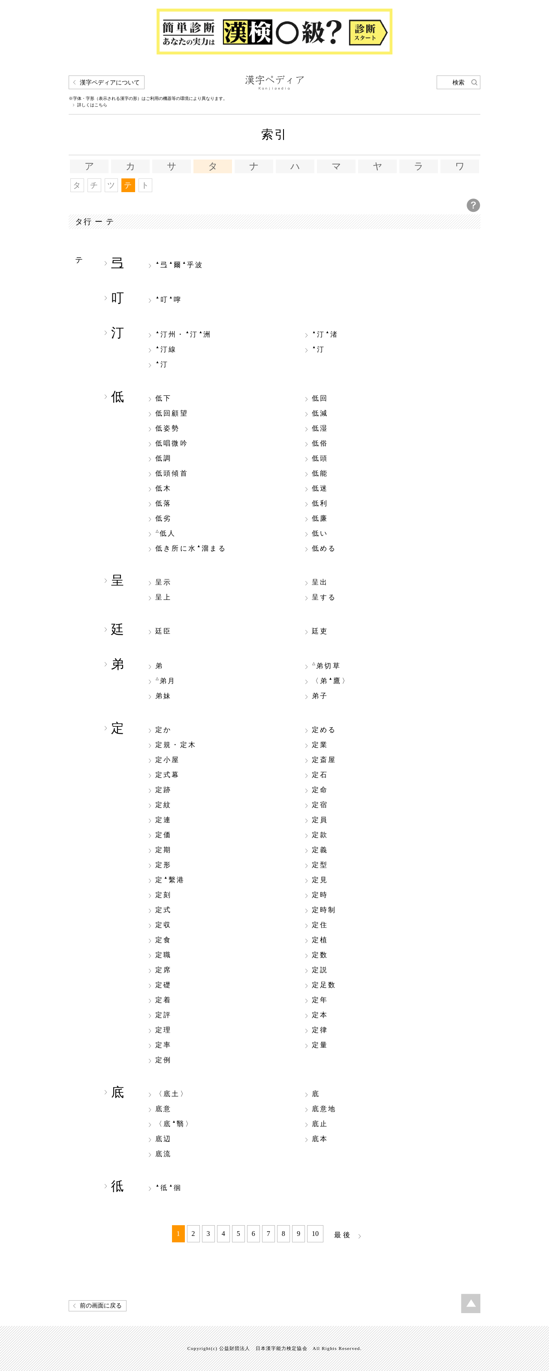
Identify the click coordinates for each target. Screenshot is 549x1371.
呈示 (163, 582)
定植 (320, 940)
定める (324, 730)
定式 (163, 910)
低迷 (320, 488)
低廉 (320, 518)
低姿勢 (167, 428)
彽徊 (169, 1187)
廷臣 (163, 631)
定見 (320, 880)
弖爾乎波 (179, 264)
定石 (320, 775)
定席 (163, 970)
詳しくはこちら (92, 105)
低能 (320, 473)
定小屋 (167, 760)
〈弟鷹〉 (331, 680)
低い (320, 533)
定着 (163, 1000)
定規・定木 (175, 745)
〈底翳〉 (174, 1123)
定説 (320, 970)
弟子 (320, 696)
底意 (163, 1109)
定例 (163, 1060)
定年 (320, 1000)
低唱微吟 (171, 443)
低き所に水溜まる (190, 548)
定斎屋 (324, 760)
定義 (320, 850)
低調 (163, 458)
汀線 (166, 349)
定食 (163, 940)
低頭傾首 (171, 473)
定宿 (320, 805)
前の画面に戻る (101, 1305)
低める (324, 548)
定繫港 (170, 879)
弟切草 (326, 665)
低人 (166, 533)
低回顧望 (171, 413)
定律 (320, 1030)
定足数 (324, 985)
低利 (320, 503)
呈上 (163, 597)
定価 (163, 835)
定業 (320, 745)
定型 (320, 865)
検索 (458, 82)
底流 (163, 1154)
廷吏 (320, 631)
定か (163, 730)
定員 (320, 820)
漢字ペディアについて (110, 82)
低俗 (320, 443)
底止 (320, 1124)
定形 (163, 865)
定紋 (163, 805)
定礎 (163, 985)
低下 (163, 398)
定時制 (324, 910)
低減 (320, 413)
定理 (163, 1030)
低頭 (320, 458)
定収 (163, 925)
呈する (324, 597)
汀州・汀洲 (184, 334)
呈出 (320, 582)
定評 (163, 1015)
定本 (320, 1015)
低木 (163, 488)
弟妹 (163, 696)
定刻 (163, 895)
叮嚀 (169, 299)
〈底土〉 (171, 1094)
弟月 (166, 680)
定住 (320, 925)
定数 (320, 955)
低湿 (320, 428)
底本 (320, 1139)
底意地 (324, 1109)
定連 (163, 820)
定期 (163, 850)
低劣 (163, 518)
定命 (320, 790)
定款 (320, 835)
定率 (163, 1045)
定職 (163, 955)
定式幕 (167, 775)
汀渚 (325, 334)
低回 (320, 398)
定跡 (163, 790)
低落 (163, 503)
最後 (343, 1234)
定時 (320, 895)
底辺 (163, 1139)
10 (315, 1233)
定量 (320, 1045)
